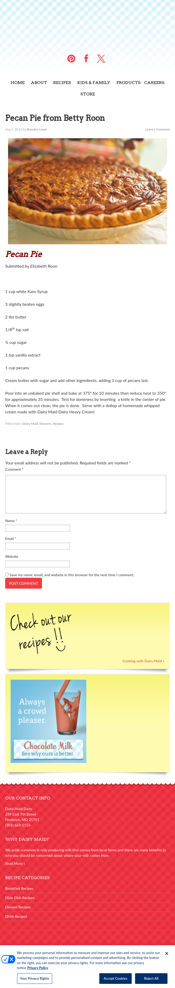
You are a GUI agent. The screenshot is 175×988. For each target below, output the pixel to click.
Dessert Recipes (18, 907)
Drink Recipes (16, 916)
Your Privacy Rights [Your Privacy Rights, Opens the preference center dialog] (34, 980)
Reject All (151, 980)
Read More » (15, 863)
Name (11, 520)
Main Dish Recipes (19, 897)
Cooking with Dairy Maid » (143, 661)
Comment (14, 469)
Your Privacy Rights (87, 945)
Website (11, 556)
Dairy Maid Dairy (87, 23)
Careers (154, 82)
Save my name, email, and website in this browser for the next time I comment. (72, 575)
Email (10, 538)
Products (128, 82)
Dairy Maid (30, 424)
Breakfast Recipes (19, 888)
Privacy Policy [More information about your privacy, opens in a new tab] (37, 970)
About (39, 82)
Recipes (62, 82)
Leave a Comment (157, 129)
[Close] (166, 955)
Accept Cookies (115, 980)
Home (18, 82)
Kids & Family (93, 82)
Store (87, 94)
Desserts (45, 424)
